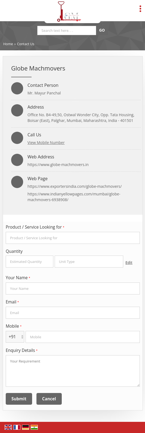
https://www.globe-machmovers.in (58, 164)
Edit (128, 262)
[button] (46, 142)
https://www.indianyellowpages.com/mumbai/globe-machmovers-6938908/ (73, 196)
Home (8, 44)
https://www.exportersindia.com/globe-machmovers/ (74, 186)
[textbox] (89, 262)
